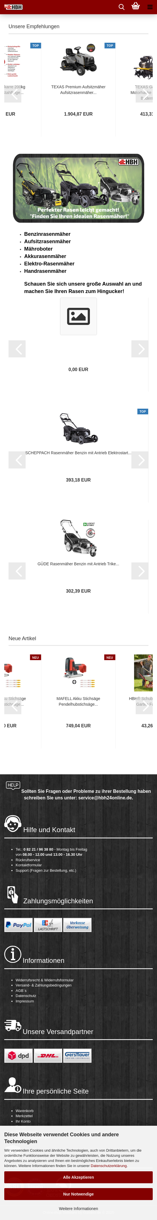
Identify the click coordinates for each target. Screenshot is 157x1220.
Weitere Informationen (78, 1208)
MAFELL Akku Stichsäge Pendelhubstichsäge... (78, 701)
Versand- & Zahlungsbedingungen (44, 985)
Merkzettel (24, 1116)
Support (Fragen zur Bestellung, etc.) (46, 870)
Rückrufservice (28, 860)
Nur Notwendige (78, 1194)
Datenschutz (26, 996)
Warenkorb (25, 1111)
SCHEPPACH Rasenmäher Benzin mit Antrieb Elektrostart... (78, 453)
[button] (12, 94)
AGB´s (21, 990)
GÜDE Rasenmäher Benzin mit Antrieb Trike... (78, 564)
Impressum (25, 1001)
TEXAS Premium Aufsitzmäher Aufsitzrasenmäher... (78, 90)
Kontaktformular (29, 865)
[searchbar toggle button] (121, 7)
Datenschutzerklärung (109, 1166)
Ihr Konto (23, 1121)
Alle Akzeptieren (78, 1177)
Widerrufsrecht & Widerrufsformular (45, 980)
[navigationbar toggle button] (150, 7)
